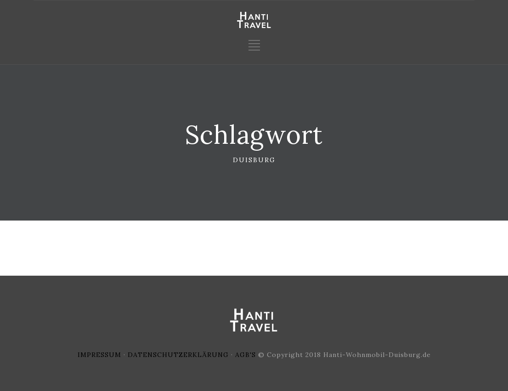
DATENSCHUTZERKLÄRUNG (178, 355)
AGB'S (245, 355)
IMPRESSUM (99, 355)
